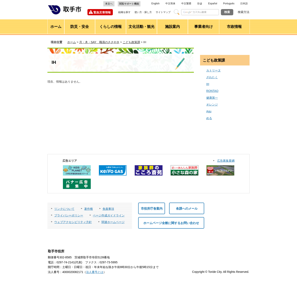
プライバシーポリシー (68, 215)
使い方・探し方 (143, 12)
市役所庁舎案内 (152, 208)
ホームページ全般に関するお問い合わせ (171, 223)
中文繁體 (186, 3)
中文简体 (170, 3)
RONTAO (212, 91)
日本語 (244, 3)
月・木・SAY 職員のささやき (99, 42)
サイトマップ (163, 12)
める (209, 118)
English (155, 3)
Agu (208, 111)
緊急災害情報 (102, 12)
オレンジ (212, 104)
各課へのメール (187, 208)
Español (212, 3)
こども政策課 (131, 42)
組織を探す (124, 12)
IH (207, 84)
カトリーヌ (213, 70)
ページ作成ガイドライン (109, 215)
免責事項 (108, 208)
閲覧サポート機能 (129, 3)
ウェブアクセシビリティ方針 (73, 222)
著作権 (88, 208)
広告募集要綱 (226, 160)
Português (229, 3)
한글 (199, 3)
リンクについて (64, 208)
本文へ (109, 3)
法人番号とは (94, 272)
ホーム (71, 42)
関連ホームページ (113, 222)
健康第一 (212, 97)
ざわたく (212, 77)
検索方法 (243, 12)
